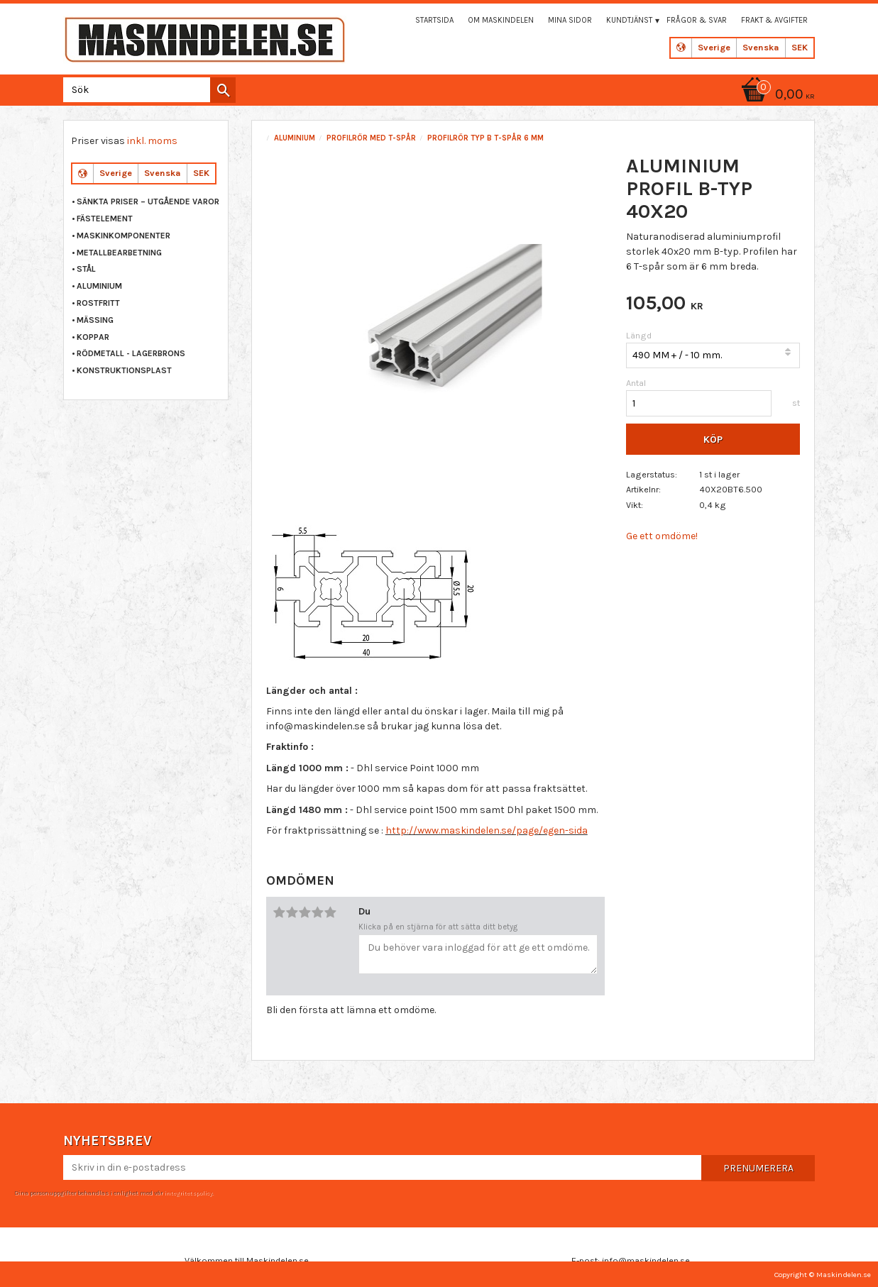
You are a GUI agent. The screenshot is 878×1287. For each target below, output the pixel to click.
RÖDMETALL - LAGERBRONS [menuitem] (131, 353)
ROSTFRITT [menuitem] (98, 303)
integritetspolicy (188, 1192)
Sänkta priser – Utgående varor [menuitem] (148, 201)
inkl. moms (152, 141)
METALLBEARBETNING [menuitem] (119, 253)
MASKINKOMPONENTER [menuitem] (123, 236)
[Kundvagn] (776, 95)
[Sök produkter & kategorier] (146, 89)
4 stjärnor (318, 912)
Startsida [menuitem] (434, 20)
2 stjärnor (292, 912)
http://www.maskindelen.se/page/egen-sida (486, 830)
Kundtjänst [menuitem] (629, 20)
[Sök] (223, 90)
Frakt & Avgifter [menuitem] (774, 20)
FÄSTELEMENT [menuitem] (105, 218)
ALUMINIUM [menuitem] (99, 286)
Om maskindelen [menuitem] (501, 20)
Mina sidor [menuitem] (570, 20)
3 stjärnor (305, 912)
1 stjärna (279, 912)
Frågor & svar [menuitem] (696, 20)
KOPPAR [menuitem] (93, 337)
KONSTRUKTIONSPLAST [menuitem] (124, 370)
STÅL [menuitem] (86, 269)
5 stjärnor (330, 912)
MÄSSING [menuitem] (95, 320)
